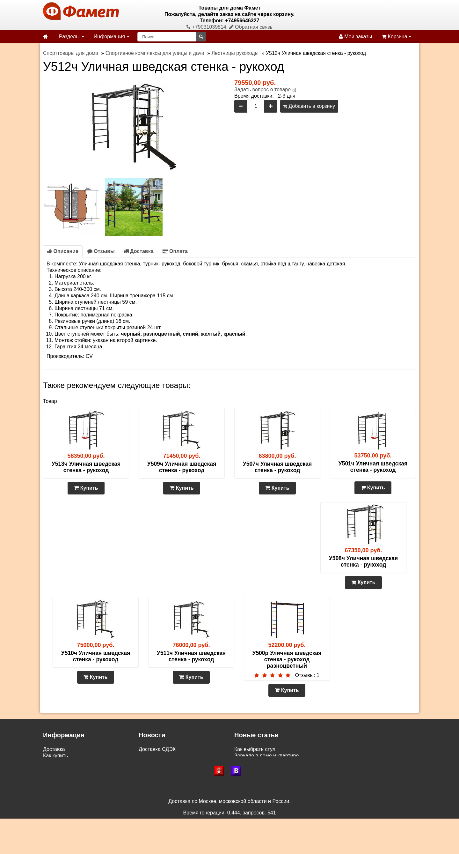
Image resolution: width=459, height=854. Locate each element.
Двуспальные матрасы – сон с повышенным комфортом (300, 774)
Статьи (51, 774)
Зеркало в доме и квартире (266, 755)
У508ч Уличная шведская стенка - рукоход (363, 561)
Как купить (55, 755)
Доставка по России (162, 755)
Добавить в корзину (309, 106)
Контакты (54, 781)
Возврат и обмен (63, 768)
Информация (111, 36)
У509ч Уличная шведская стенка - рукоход (181, 467)
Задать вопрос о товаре (262, 89)
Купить (86, 488)
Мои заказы (355, 36)
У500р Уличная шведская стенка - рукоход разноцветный (287, 659)
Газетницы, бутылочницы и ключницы (279, 762)
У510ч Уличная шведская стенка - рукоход (95, 656)
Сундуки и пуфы (253, 768)
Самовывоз (56, 762)
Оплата (175, 251)
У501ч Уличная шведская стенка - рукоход (373, 466)
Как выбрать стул (254, 749)
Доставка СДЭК (157, 749)
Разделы (71, 36)
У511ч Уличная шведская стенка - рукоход (191, 656)
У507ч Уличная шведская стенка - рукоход (277, 467)
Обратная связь (251, 27)
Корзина (396, 36)
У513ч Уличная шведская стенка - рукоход (86, 467)
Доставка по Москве (162, 762)
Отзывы (101, 251)
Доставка (139, 251)
